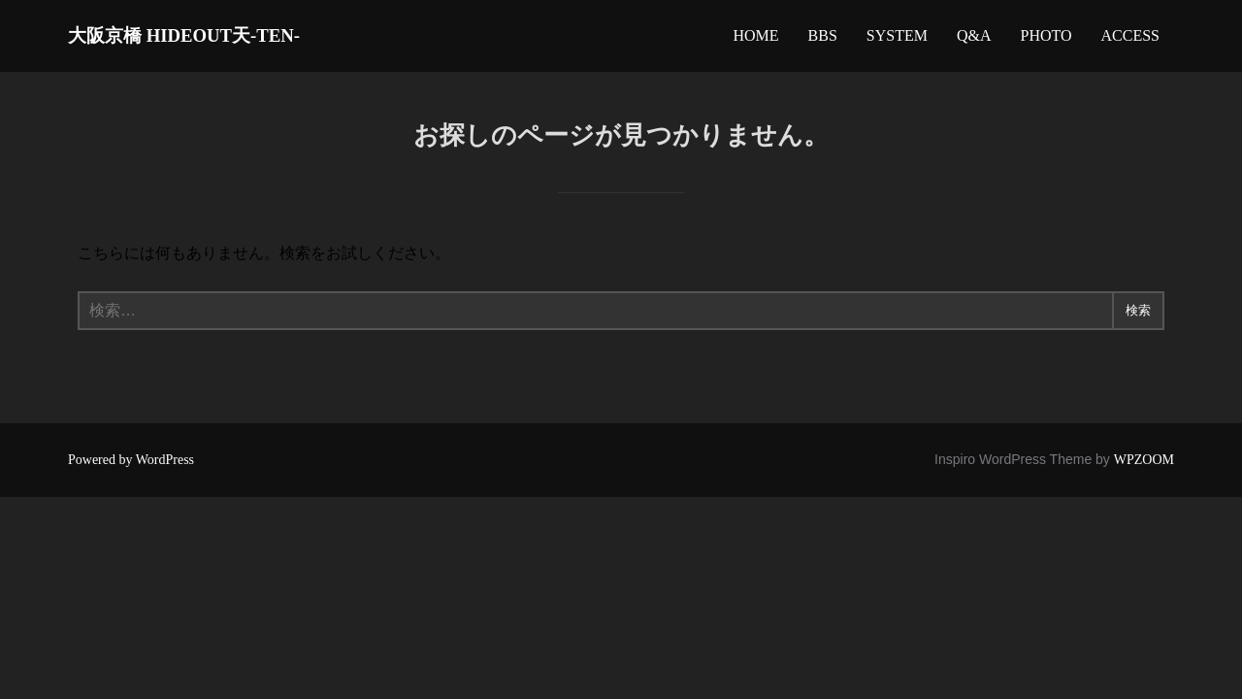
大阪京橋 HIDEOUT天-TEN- (228, 39)
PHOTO (1045, 40)
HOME (755, 40)
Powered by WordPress (131, 468)
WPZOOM (1144, 468)
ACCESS (1130, 40)
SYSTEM (897, 40)
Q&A (974, 40)
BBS (822, 40)
